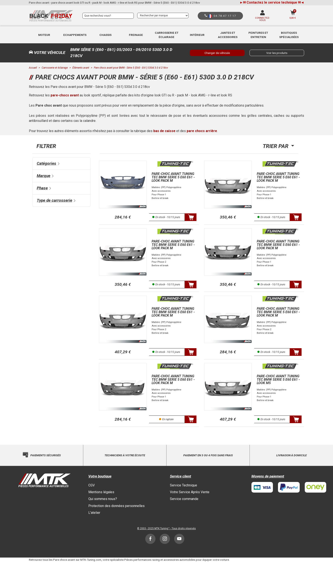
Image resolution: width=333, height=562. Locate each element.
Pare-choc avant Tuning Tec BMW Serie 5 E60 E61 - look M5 (278, 379)
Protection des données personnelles (116, 506)
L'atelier (94, 513)
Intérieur (197, 35)
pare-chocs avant (65, 95)
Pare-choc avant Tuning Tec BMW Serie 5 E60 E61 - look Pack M (173, 177)
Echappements (74, 35)
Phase (42, 188)
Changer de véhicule (217, 53)
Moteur (44, 35)
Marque (43, 175)
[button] (44, 34)
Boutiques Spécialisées (289, 35)
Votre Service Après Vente (189, 492)
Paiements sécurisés (45, 455)
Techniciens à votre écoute (124, 455)
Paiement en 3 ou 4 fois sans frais (208, 455)
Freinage (136, 35)
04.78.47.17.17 (225, 15)
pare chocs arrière (202, 131)
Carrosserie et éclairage (166, 35)
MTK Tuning (161, 528)
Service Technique (183, 485)
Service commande (184, 499)
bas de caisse (164, 131)
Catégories (46, 163)
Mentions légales (101, 492)
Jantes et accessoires (227, 35)
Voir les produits (276, 53)
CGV (91, 485)
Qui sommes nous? (102, 499)
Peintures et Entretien (258, 35)
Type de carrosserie (54, 200)
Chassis (105, 35)
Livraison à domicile (291, 455)
